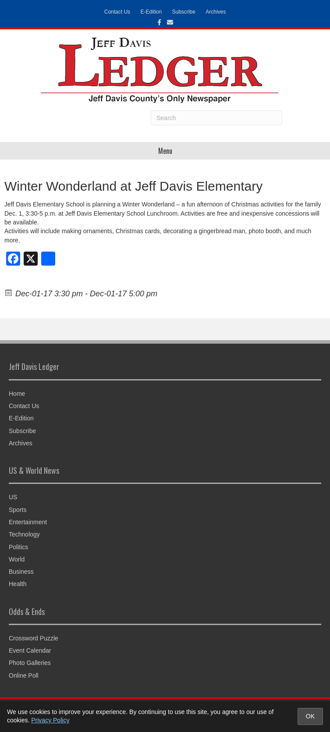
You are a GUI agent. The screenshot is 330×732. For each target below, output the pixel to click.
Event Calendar (30, 650)
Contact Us (117, 12)
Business (21, 571)
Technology (24, 534)
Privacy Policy (50, 720)
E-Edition (151, 12)
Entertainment (28, 522)
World (17, 559)
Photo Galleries (30, 662)
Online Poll (24, 675)
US (13, 497)
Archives (216, 12)
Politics (18, 547)
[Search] (216, 117)
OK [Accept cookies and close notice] (310, 716)
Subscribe (183, 12)
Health (17, 583)
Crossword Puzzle (33, 638)
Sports (17, 509)
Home (17, 393)
